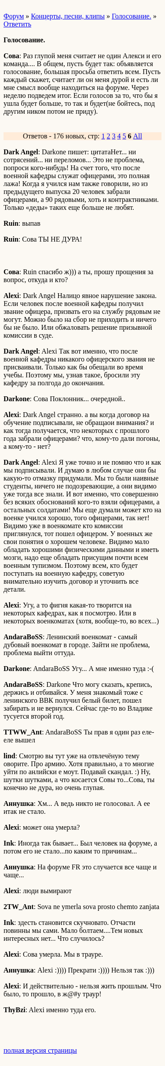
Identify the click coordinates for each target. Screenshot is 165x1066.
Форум (14, 16)
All (137, 136)
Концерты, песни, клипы (68, 16)
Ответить (17, 24)
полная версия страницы (40, 1050)
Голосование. (131, 16)
